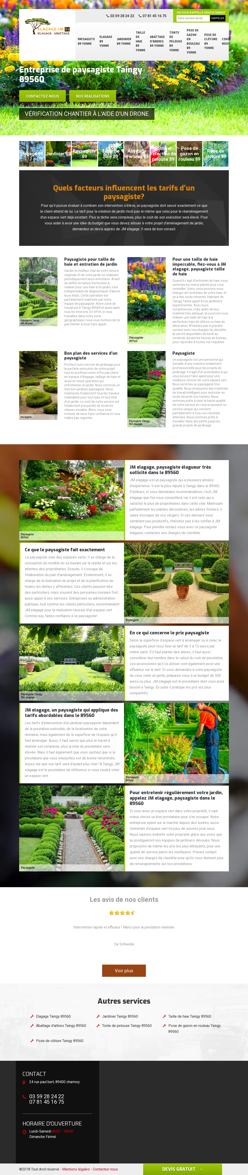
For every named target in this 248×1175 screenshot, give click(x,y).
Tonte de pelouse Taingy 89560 (127, 1026)
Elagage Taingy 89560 (53, 1016)
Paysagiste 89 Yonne (86, 41)
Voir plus (124, 970)
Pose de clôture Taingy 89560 (59, 1041)
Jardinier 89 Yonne (124, 41)
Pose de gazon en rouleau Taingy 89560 (194, 1029)
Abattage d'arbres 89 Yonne (157, 41)
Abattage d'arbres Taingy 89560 (61, 1026)
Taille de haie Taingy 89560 (189, 1016)
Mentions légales (76, 1169)
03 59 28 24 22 (120, 16)
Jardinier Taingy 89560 (120, 1016)
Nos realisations (92, 96)
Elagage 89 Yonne (105, 41)
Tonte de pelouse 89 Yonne (175, 41)
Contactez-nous (42, 96)
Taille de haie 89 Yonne (140, 41)
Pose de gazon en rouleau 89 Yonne (193, 41)
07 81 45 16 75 (152, 16)
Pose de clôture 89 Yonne (210, 41)
